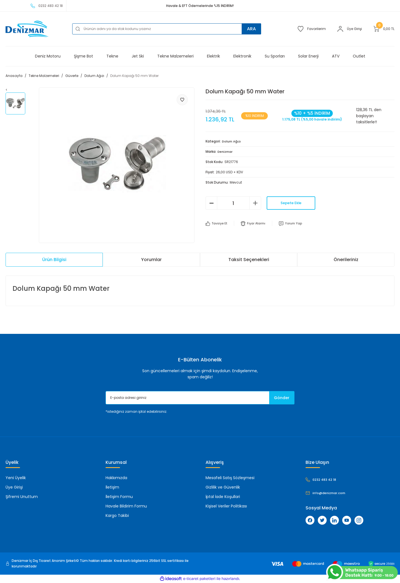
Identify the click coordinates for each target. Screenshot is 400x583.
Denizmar (226, 151)
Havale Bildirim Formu (126, 506)
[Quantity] (233, 203)
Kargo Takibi (117, 516)
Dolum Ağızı (232, 141)
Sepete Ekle (290, 203)
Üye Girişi (14, 487)
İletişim (112, 487)
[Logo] (27, 29)
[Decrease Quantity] (211, 203)
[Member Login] (349, 29)
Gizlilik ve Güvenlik (223, 487)
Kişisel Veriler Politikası (226, 506)
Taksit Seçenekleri (248, 260)
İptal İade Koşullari (223, 497)
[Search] (166, 28)
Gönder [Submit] (279, 398)
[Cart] (383, 29)
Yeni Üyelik (16, 478)
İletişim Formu (119, 497)
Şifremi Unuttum (22, 497)
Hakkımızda (116, 478)
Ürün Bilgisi (54, 260)
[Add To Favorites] (182, 99)
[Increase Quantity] (255, 203)
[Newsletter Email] (200, 398)
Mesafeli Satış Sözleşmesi (230, 478)
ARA (250, 28)
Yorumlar (151, 260)
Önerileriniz (346, 260)
